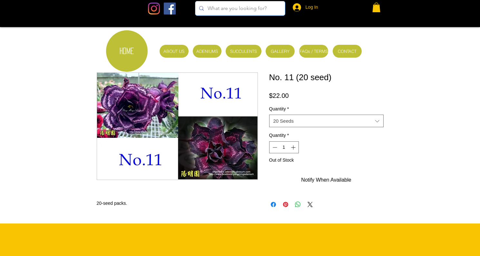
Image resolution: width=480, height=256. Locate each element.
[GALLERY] (280, 51)
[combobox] (326, 121)
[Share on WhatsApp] (298, 204)
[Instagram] (154, 8)
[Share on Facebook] (273, 204)
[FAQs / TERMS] (313, 51)
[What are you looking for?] (239, 8)
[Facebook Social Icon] (170, 8)
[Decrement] (274, 147)
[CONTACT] (347, 51)
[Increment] (294, 147)
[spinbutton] (284, 147)
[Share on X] (310, 204)
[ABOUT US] (174, 51)
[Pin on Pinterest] (285, 204)
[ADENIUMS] (207, 51)
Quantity (279, 108)
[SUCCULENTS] (243, 51)
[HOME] (127, 51)
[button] (376, 7)
